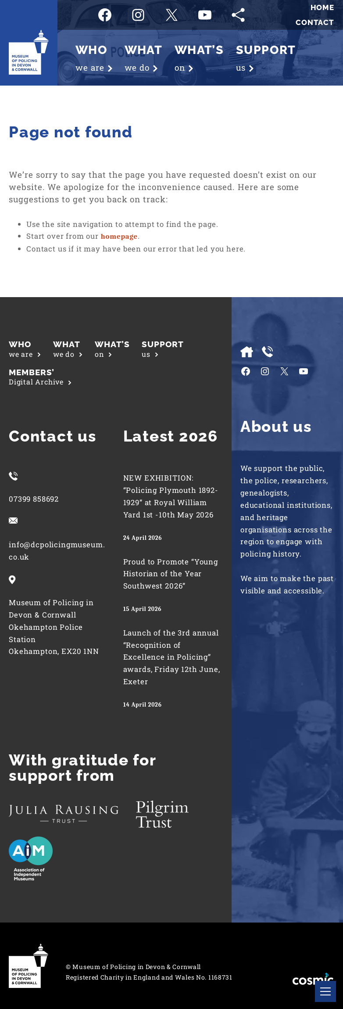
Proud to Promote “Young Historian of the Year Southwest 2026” (170, 574)
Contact (315, 22)
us (163, 349)
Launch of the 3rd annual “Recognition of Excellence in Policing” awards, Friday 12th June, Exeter (171, 657)
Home (322, 7)
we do (67, 349)
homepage (119, 236)
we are (25, 349)
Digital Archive (40, 377)
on (112, 349)
